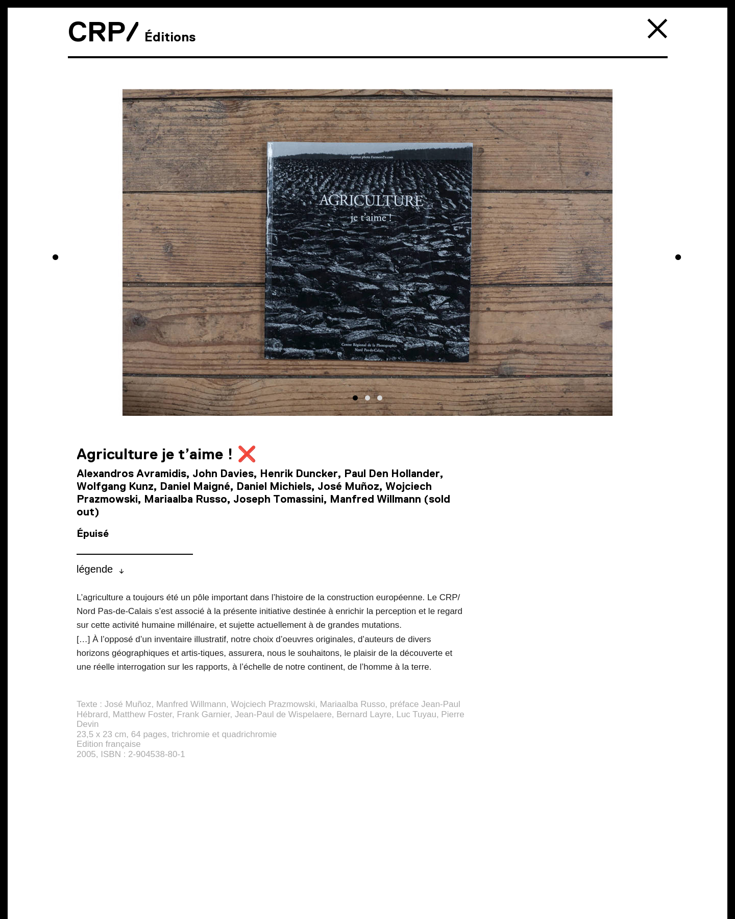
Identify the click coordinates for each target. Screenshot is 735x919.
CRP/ (103, 31)
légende (95, 569)
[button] (355, 398)
